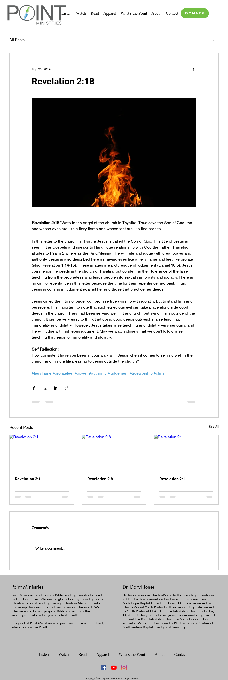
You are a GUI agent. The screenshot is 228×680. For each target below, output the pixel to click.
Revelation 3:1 (28, 479)
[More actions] (193, 69)
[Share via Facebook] (34, 388)
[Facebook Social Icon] (103, 667)
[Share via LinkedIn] (55, 388)
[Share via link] (66, 388)
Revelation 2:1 (172, 479)
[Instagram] (124, 667)
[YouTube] (114, 667)
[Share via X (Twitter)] (45, 388)
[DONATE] (195, 13)
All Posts (17, 39)
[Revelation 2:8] (114, 453)
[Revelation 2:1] (186, 453)
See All (214, 426)
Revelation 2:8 (100, 479)
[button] (213, 40)
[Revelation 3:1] (42, 453)
